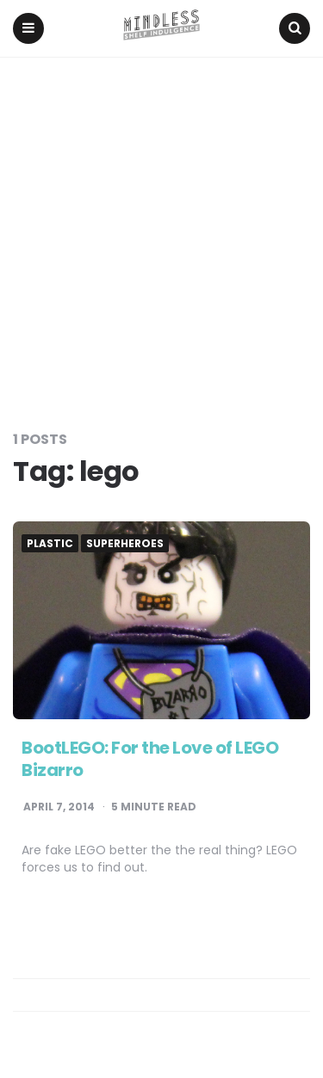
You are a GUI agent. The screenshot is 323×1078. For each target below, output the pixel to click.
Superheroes (125, 544)
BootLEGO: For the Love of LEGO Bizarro (150, 759)
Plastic (50, 544)
